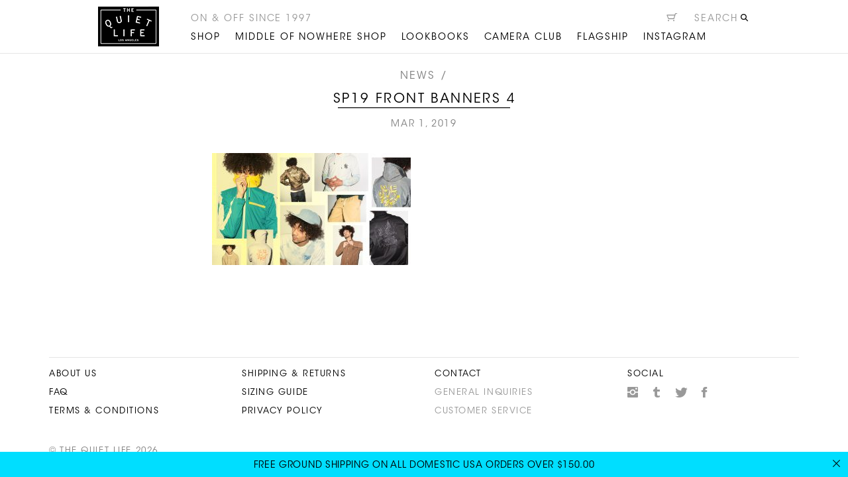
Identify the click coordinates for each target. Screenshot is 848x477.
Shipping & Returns (294, 374)
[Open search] (721, 20)
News (418, 76)
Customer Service (484, 411)
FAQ (58, 392)
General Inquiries (484, 392)
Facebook (705, 392)
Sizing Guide (275, 392)
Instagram (632, 392)
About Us (73, 374)
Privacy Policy (282, 411)
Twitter (681, 392)
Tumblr (657, 392)
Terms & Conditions (104, 411)
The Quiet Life (128, 26)
